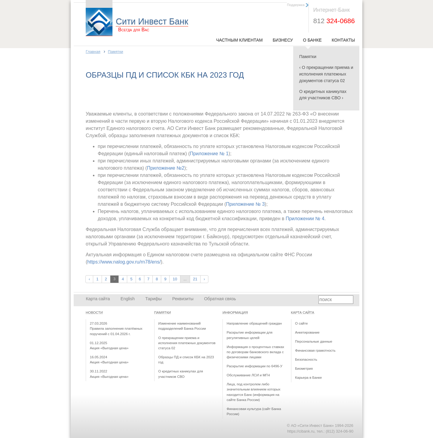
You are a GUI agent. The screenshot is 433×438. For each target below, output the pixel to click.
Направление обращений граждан (254, 323)
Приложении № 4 (305, 218)
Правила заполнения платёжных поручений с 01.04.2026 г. (116, 329)
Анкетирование (307, 332)
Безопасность (306, 359)
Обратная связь (220, 298)
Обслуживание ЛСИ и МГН (248, 375)
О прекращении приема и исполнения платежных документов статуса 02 (186, 343)
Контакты (343, 40)
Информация (235, 312)
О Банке (312, 40)
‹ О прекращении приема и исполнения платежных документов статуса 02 (326, 74)
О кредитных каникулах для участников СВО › (322, 94)
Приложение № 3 (245, 204)
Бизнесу (283, 40)
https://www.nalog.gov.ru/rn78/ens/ (124, 261)
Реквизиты (183, 298)
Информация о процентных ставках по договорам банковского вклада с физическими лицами (255, 352)
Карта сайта (98, 298)
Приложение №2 (165, 168)
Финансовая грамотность (315, 350)
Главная (93, 51)
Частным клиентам (239, 40)
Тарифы (153, 298)
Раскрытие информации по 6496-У (254, 366)
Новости (94, 312)
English (128, 298)
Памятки (307, 56)
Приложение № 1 (209, 153)
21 (195, 279)
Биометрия (304, 368)
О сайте (301, 323)
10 (175, 279)
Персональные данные (313, 341)
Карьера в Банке (308, 377)
